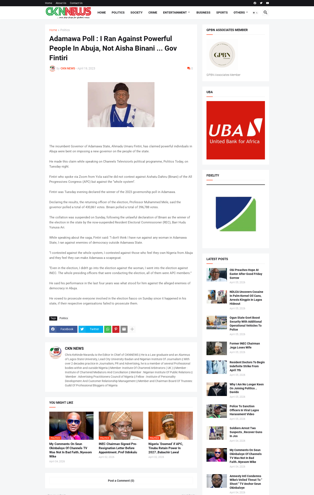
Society (136, 12)
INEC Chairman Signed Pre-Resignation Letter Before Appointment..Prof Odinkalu (118, 448)
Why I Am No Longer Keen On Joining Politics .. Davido (247, 388)
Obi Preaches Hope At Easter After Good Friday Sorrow (246, 273)
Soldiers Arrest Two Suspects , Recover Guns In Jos (246, 432)
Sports (222, 12)
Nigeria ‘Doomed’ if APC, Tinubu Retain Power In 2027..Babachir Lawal (165, 448)
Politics (118, 12)
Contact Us (76, 3)
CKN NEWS (74, 348)
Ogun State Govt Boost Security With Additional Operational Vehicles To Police (246, 323)
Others (239, 12)
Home (48, 3)
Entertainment (175, 12)
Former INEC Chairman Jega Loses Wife (245, 345)
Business (203, 12)
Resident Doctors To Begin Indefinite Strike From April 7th (247, 366)
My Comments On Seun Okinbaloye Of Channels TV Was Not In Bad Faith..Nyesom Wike (70, 450)
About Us (61, 3)
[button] (255, 13)
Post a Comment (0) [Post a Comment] (121, 480)
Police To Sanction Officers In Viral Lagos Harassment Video (244, 410)
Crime (152, 12)
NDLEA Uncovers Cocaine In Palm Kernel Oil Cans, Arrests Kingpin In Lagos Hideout (246, 297)
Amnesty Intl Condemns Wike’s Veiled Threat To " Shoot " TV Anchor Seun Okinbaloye (246, 482)
